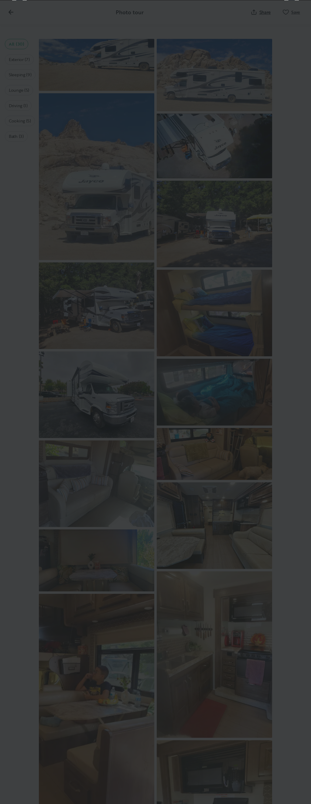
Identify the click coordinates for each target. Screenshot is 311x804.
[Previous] (19, 402)
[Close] (296, 14)
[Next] (291, 402)
